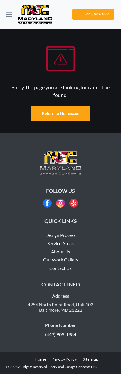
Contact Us (60, 268)
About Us (60, 251)
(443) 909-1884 (60, 334)
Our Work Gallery (60, 259)
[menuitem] (41, 359)
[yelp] (73, 204)
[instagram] (60, 204)
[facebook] (47, 204)
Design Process (61, 235)
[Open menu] (9, 14)
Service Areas (60, 243)
